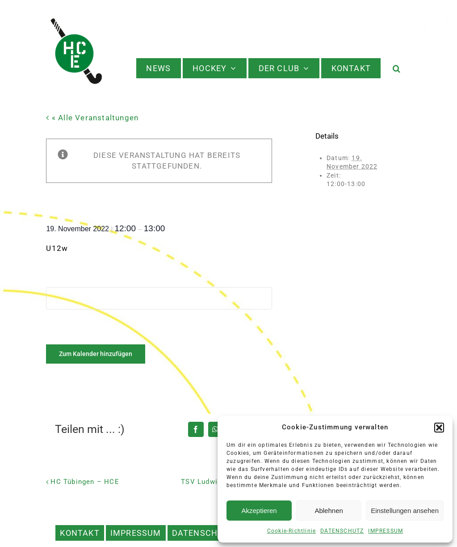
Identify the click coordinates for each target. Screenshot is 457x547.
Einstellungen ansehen (405, 510)
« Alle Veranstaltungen (94, 117)
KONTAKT (79, 533)
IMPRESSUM (385, 531)
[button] (439, 427)
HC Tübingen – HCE (84, 482)
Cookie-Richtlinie (291, 531)
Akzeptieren (259, 510)
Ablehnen (328, 510)
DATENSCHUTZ (342, 531)
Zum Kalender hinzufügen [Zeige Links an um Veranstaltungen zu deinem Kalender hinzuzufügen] (95, 353)
